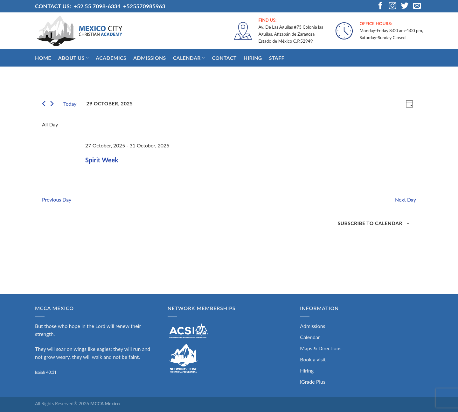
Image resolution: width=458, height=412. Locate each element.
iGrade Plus (312, 382)
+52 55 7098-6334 (97, 6)
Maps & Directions (320, 348)
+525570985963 (144, 6)
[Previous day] (43, 104)
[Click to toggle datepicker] (109, 103)
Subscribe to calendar (370, 223)
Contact (224, 58)
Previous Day (56, 199)
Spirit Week (101, 160)
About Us (73, 58)
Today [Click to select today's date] (70, 104)
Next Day (405, 199)
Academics (111, 58)
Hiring (253, 58)
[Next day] (52, 104)
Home (43, 58)
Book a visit (313, 359)
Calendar (189, 58)
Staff (276, 58)
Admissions (149, 58)
